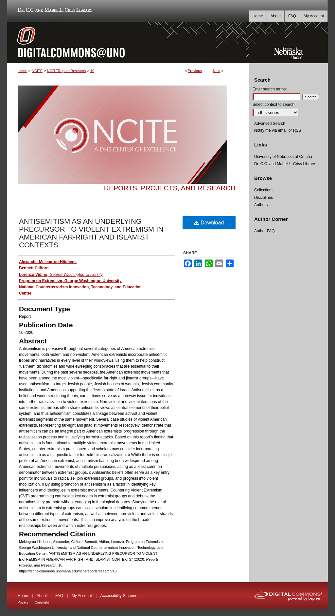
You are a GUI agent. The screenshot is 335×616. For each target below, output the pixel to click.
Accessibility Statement (120, 595)
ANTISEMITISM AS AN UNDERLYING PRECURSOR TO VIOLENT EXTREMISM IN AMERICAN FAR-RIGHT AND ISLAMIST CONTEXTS (91, 233)
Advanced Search (269, 123)
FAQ (59, 595)
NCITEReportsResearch (66, 71)
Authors (261, 204)
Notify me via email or (277, 130)
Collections (263, 190)
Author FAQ (264, 231)
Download (209, 222)
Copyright (42, 602)
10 (92, 71)
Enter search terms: (270, 89)
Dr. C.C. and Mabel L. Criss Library (53, 11)
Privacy (23, 602)
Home (22, 71)
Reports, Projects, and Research (170, 188)
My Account (82, 595)
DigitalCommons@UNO (128, 42)
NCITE (37, 71)
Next (216, 71)
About (42, 595)
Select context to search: (274, 104)
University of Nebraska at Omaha (283, 156)
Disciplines (263, 197)
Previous (195, 71)
